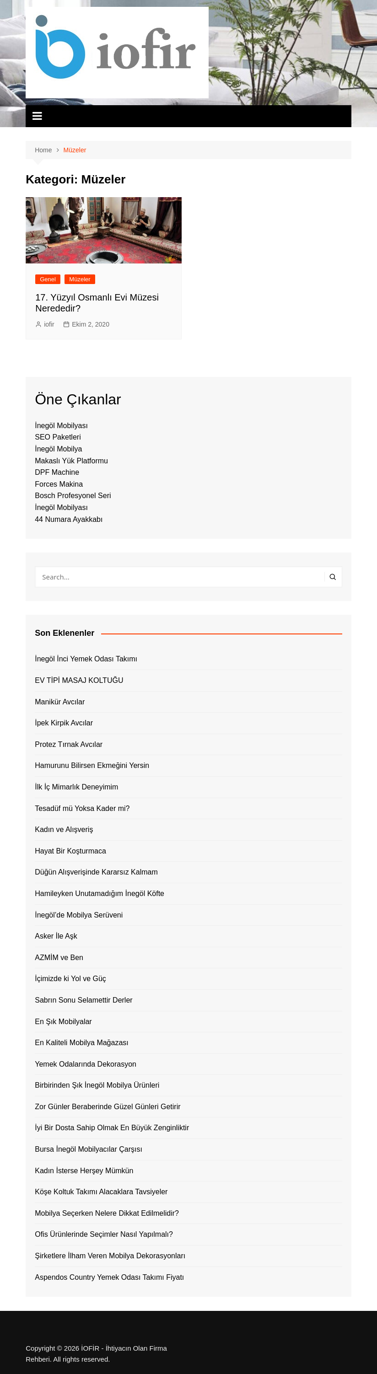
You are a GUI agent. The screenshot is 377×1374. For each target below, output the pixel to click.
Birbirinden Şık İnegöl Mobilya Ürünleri (97, 1085)
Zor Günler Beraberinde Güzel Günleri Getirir (107, 1107)
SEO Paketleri (58, 437)
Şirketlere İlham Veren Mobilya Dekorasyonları (110, 1256)
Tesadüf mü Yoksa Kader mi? (82, 808)
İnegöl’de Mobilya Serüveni (79, 915)
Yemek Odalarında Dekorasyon (85, 1064)
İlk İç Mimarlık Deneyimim (76, 787)
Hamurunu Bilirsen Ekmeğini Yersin (92, 765)
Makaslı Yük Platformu (71, 461)
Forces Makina (59, 484)
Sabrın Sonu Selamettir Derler (83, 1000)
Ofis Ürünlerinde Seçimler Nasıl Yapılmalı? (104, 1234)
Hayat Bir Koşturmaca (70, 851)
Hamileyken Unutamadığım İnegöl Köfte (99, 893)
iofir (49, 324)
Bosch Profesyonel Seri (73, 495)
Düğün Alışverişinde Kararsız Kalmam (96, 872)
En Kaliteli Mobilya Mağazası (82, 1043)
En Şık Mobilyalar (63, 1021)
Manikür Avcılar (60, 702)
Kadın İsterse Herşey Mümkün (84, 1171)
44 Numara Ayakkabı (68, 519)
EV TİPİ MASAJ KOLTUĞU (79, 680)
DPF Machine (57, 472)
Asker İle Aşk (56, 936)
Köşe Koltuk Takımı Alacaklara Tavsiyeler (101, 1192)
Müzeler (79, 279)
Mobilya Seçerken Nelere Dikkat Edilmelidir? (107, 1213)
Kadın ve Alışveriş (64, 829)
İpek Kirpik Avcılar (64, 723)
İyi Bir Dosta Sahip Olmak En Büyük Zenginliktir (112, 1128)
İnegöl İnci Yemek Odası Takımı (86, 659)
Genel (48, 279)
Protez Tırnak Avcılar (68, 744)
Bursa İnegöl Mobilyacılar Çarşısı (88, 1149)
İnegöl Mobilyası (61, 425)
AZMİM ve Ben (59, 957)
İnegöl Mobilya (58, 449)
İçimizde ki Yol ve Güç (70, 978)
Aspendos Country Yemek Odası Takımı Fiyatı (109, 1277)
